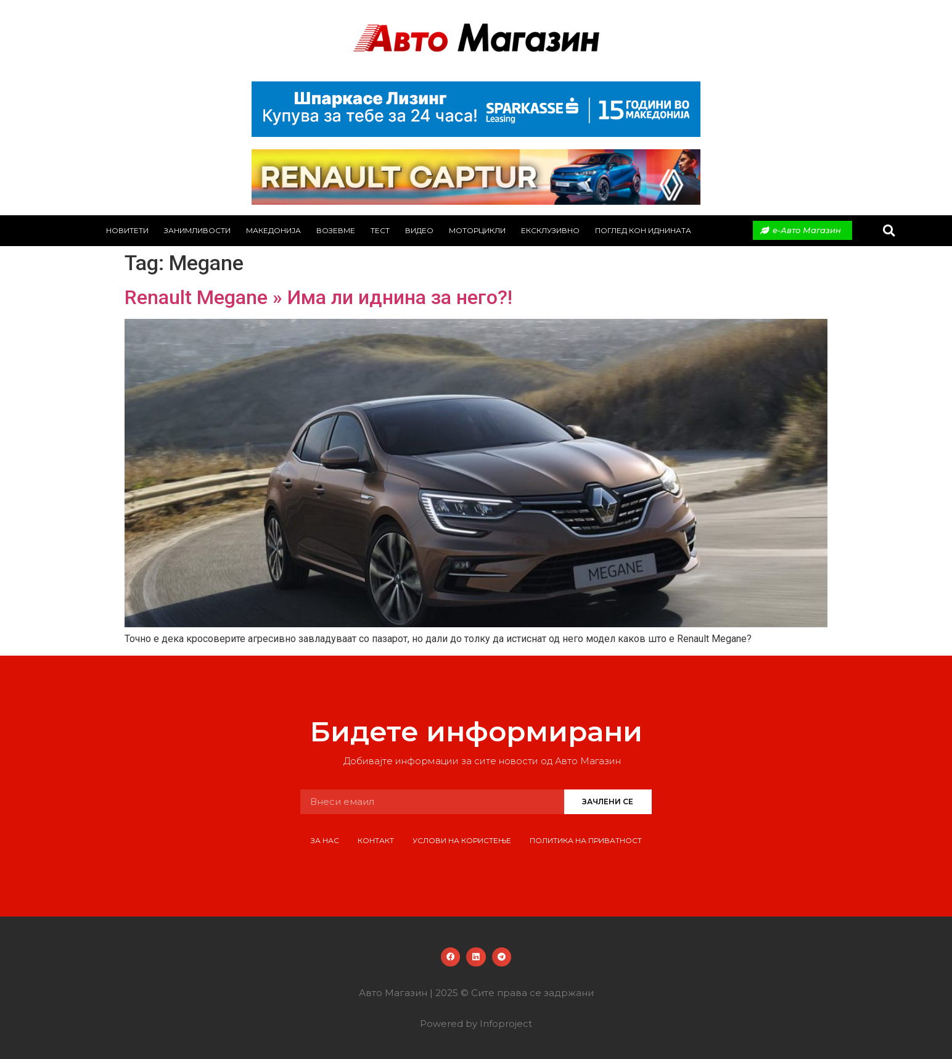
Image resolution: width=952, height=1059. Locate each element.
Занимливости (197, 230)
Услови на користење (461, 840)
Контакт (376, 840)
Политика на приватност (586, 840)
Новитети (127, 230)
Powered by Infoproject (476, 1023)
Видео (419, 230)
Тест (380, 230)
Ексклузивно (550, 230)
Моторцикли (477, 230)
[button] (889, 230)
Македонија (273, 230)
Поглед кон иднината (643, 230)
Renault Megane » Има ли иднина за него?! (318, 297)
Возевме (335, 230)
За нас (325, 840)
